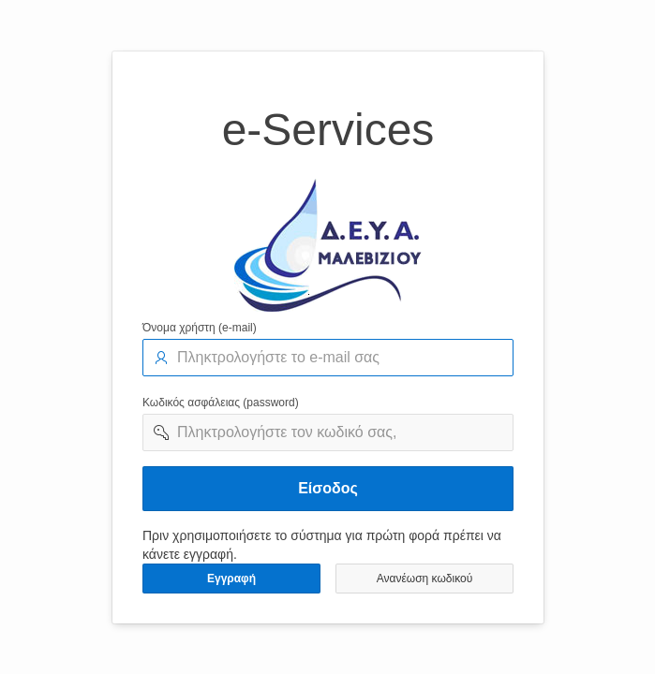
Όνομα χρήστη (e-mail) (199, 327)
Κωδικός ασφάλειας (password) (220, 402)
